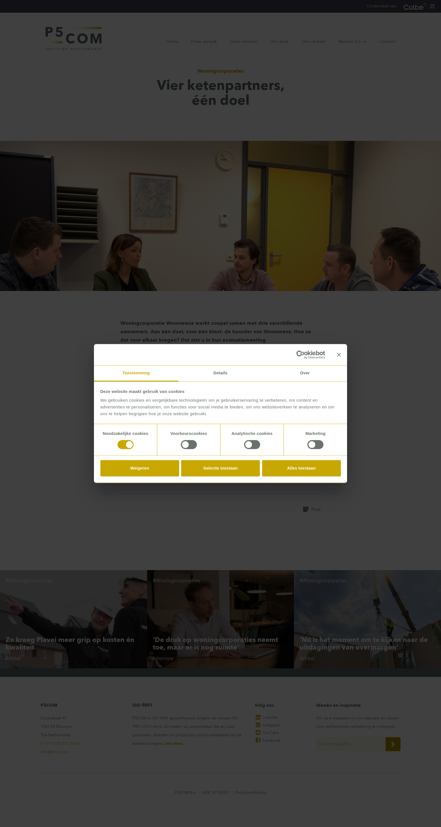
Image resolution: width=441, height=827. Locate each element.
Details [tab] (220, 372)
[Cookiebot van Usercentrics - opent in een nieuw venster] (300, 354)
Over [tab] (305, 372)
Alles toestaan (301, 468)
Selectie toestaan (220, 468)
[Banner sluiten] (339, 355)
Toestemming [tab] (136, 372)
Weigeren (139, 468)
